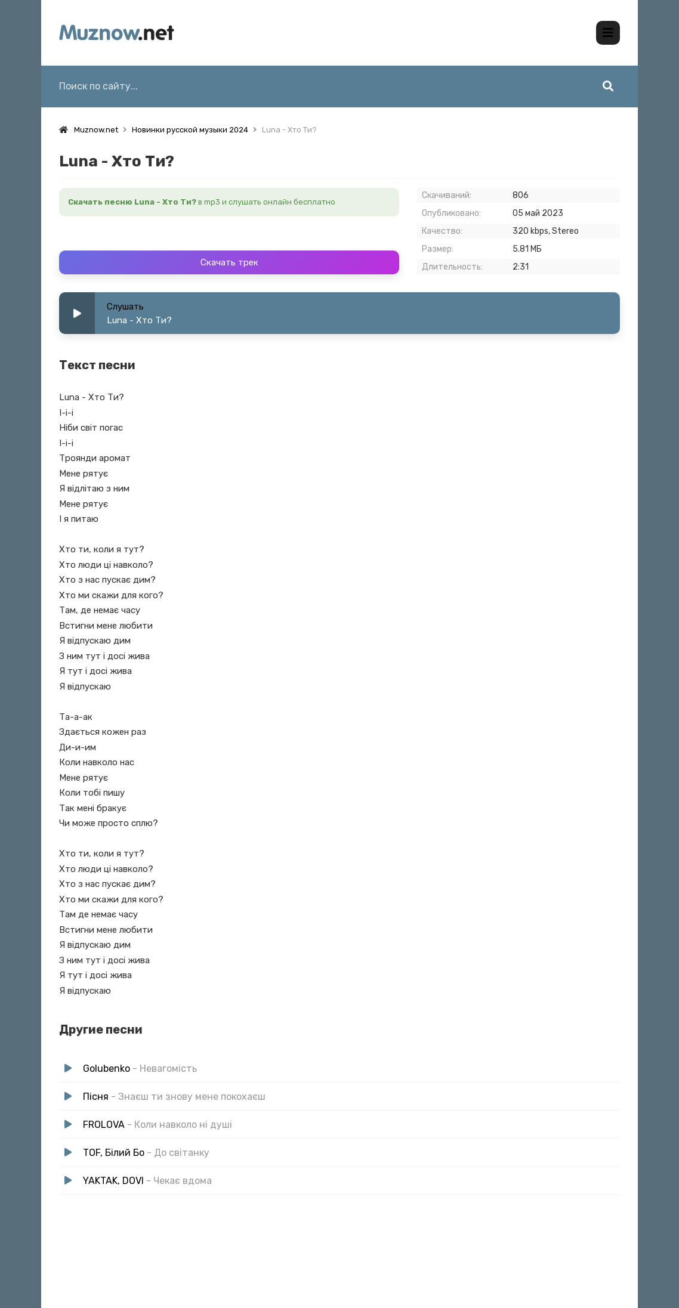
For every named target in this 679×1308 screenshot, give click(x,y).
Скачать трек (229, 262)
